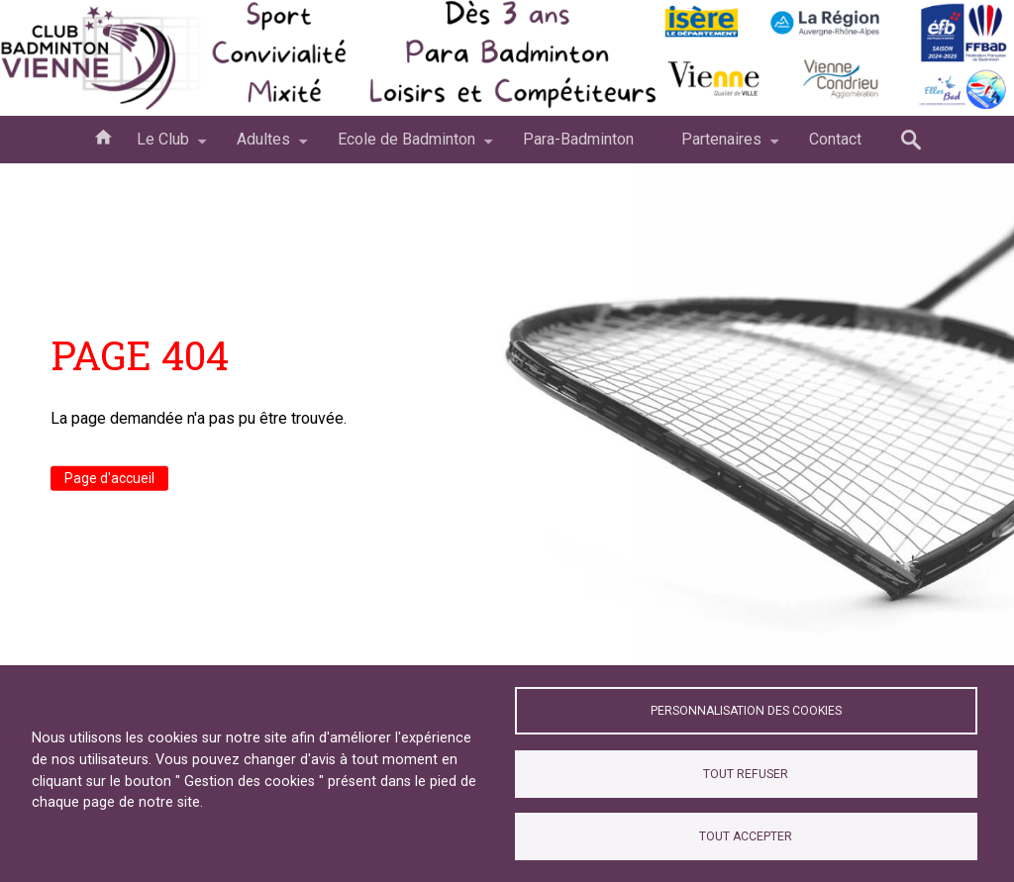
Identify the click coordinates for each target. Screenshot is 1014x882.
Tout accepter (745, 836)
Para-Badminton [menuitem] (578, 139)
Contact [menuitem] (835, 139)
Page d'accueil (109, 478)
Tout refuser (745, 774)
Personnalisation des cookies (746, 711)
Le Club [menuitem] (163, 146)
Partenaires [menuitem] (721, 146)
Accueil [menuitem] (103, 135)
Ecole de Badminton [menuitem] (406, 146)
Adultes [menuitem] (263, 146)
